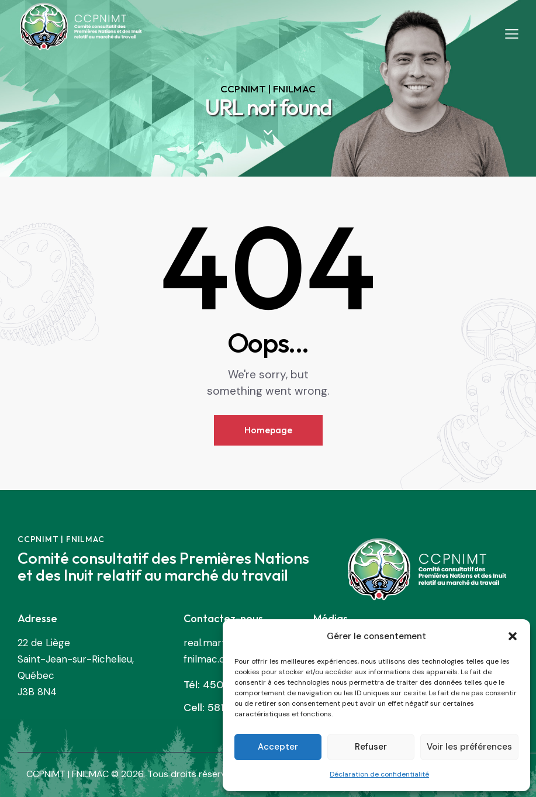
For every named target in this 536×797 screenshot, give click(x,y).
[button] (512, 636)
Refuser (371, 747)
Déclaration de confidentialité (379, 774)
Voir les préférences (469, 747)
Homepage (268, 430)
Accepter (278, 747)
